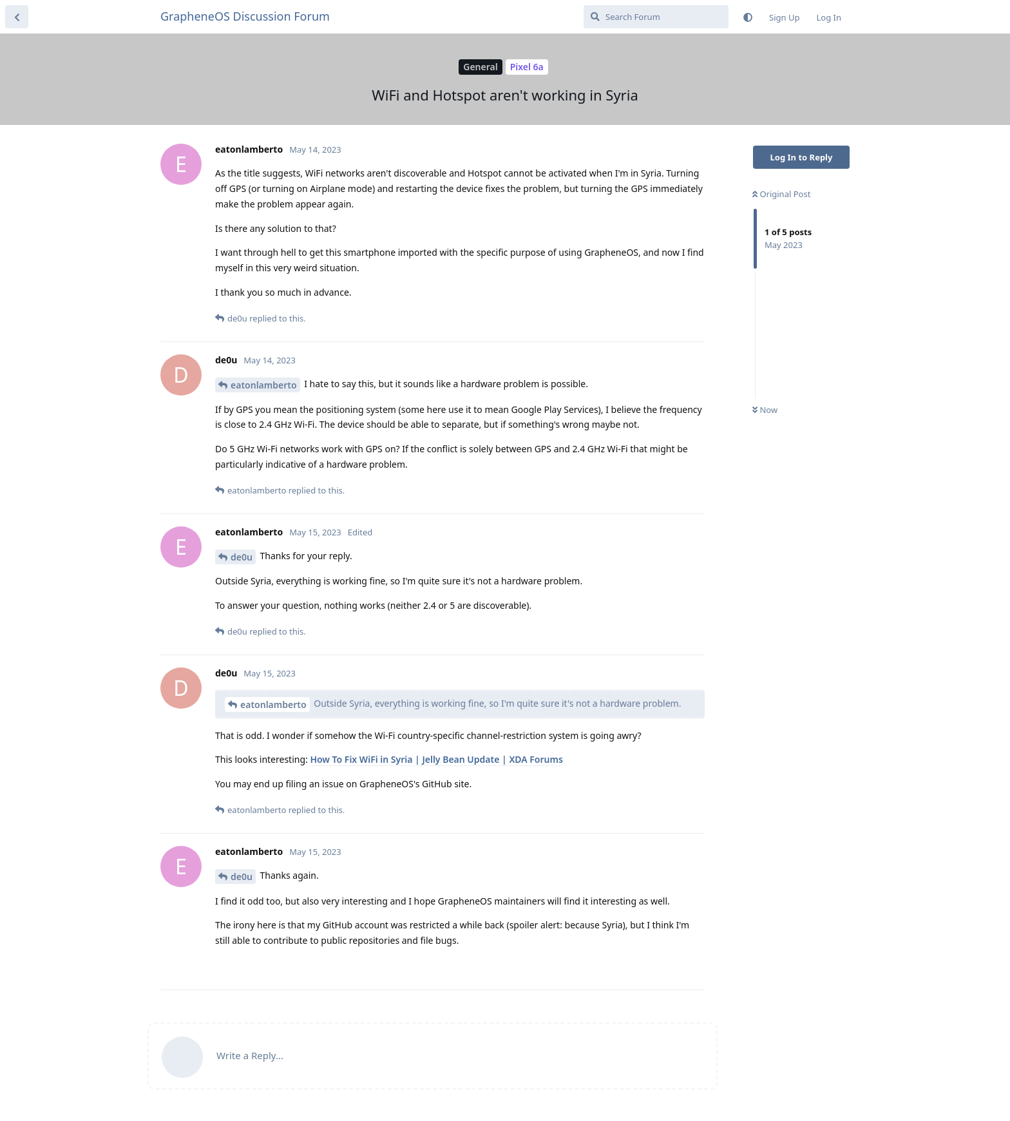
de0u (241, 557)
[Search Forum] (656, 16)
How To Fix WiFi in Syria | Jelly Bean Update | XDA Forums (436, 759)
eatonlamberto (264, 385)
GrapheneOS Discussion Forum (245, 16)
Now (764, 410)
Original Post (781, 194)
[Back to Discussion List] (16, 16)
